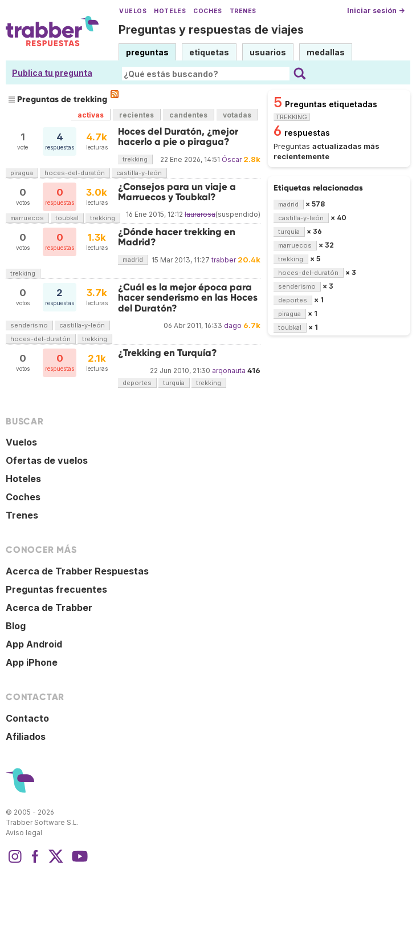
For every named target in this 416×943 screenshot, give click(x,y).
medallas (326, 52)
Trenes (243, 11)
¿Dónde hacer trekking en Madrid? (176, 237)
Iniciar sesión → (376, 10)
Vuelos (132, 11)
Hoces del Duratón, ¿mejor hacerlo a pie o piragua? (178, 137)
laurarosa (200, 214)
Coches (207, 11)
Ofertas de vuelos (47, 460)
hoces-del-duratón (74, 173)
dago (233, 325)
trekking (135, 159)
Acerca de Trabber (49, 607)
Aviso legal (24, 832)
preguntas (147, 52)
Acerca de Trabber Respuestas (77, 571)
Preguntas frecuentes (56, 589)
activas (91, 115)
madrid (133, 260)
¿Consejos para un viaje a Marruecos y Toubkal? (177, 192)
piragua (21, 173)
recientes (136, 115)
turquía (174, 383)
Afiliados (26, 736)
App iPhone (32, 662)
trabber (223, 260)
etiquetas (209, 52)
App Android (34, 644)
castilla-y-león (139, 173)
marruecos (27, 218)
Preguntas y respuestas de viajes (211, 30)
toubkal (67, 218)
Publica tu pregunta (52, 73)
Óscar (232, 159)
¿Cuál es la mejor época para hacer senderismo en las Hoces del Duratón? (188, 297)
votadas (237, 115)
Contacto (27, 718)
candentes (188, 115)
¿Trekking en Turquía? (167, 353)
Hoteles (170, 11)
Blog (16, 626)
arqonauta (229, 370)
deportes (137, 383)
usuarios (268, 52)
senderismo (29, 325)
